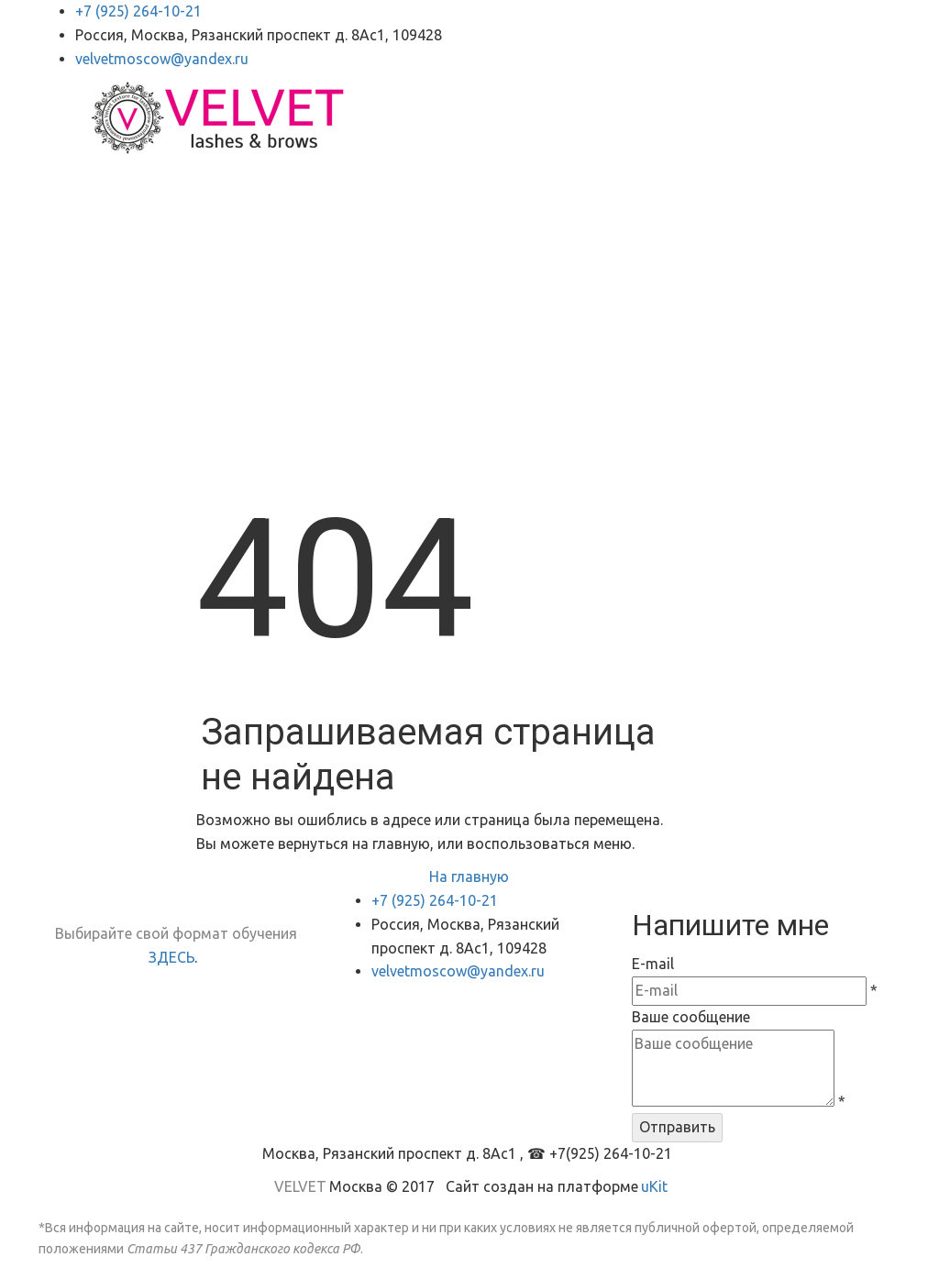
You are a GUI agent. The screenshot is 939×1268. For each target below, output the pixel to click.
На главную (469, 876)
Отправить (677, 1127)
